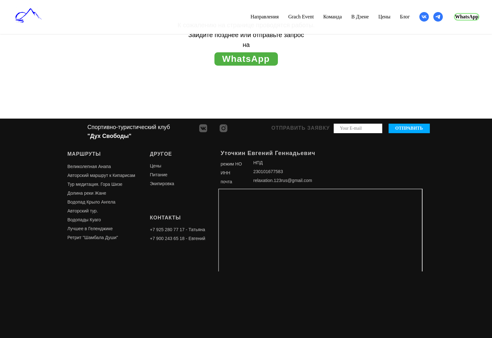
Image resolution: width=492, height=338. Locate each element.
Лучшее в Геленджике (90, 228)
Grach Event (301, 16)
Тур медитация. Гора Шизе (95, 184)
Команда (332, 16)
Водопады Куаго (84, 219)
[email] (358, 128)
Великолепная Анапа (89, 166)
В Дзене (360, 16)
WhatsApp (466, 16)
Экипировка (162, 183)
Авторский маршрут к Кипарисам (101, 175)
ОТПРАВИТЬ (409, 128)
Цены (384, 16)
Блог (405, 16)
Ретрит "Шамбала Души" (93, 237)
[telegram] (438, 17)
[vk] (424, 17)
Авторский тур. (83, 210)
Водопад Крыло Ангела (91, 202)
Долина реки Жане (87, 193)
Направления (265, 16)
